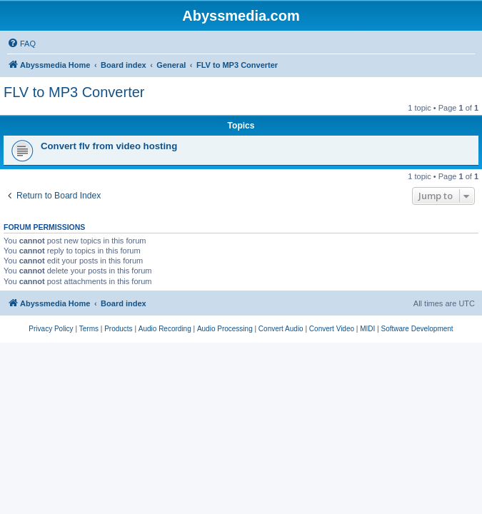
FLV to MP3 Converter (74, 92)
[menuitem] (21, 43)
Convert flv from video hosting (109, 146)
